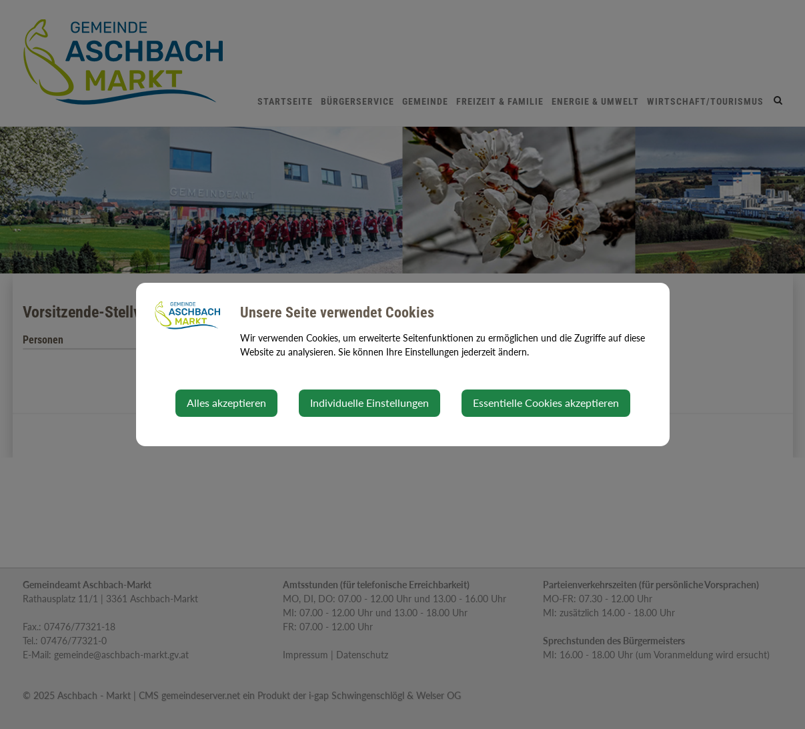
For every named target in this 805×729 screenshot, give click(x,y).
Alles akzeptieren (226, 402)
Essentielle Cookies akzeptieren (546, 402)
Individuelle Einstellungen (369, 402)
